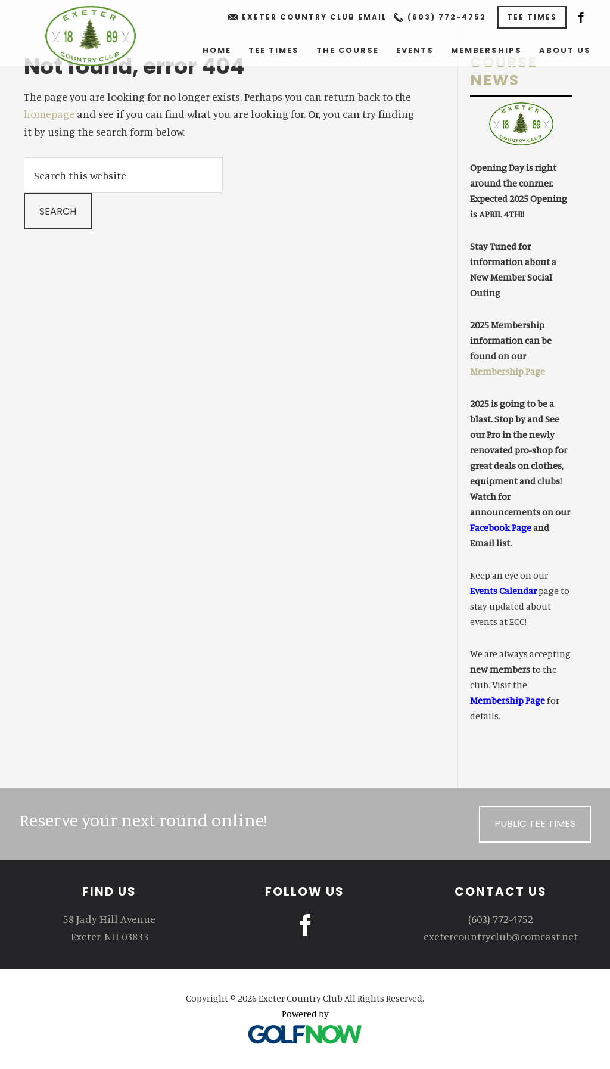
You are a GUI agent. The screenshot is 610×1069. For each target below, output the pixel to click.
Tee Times (532, 17)
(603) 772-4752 (446, 17)
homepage (49, 113)
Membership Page (507, 371)
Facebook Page (500, 527)
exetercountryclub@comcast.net (501, 936)
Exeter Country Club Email (314, 17)
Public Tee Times (534, 824)
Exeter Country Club (90, 36)
